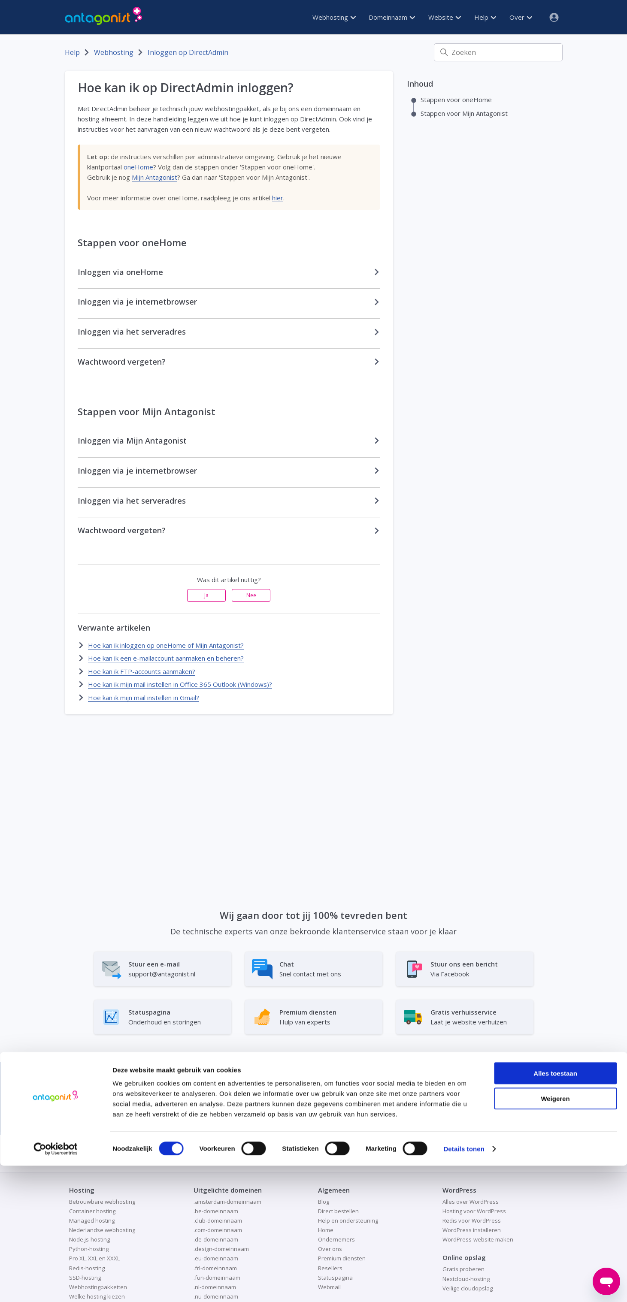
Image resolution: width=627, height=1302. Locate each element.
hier (277, 197)
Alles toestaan (555, 1209)
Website (444, 17)
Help (485, 17)
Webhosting (334, 17)
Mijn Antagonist (154, 177)
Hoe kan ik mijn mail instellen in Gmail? (143, 697)
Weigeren (555, 1235)
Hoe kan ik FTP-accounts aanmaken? (141, 671)
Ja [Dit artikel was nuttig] (206, 595)
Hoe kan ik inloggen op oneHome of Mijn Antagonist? (166, 645)
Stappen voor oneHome (456, 99)
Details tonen (463, 1285)
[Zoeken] (498, 52)
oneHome (138, 167)
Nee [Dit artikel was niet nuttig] (251, 595)
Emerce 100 (215, 1110)
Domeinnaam (392, 17)
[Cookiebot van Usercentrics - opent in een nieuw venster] (55, 1285)
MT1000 (169, 1110)
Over (520, 17)
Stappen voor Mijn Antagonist (464, 113)
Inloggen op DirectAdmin (188, 52)
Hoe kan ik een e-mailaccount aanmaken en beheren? (166, 658)
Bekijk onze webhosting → (465, 1102)
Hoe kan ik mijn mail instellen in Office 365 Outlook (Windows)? (180, 684)
